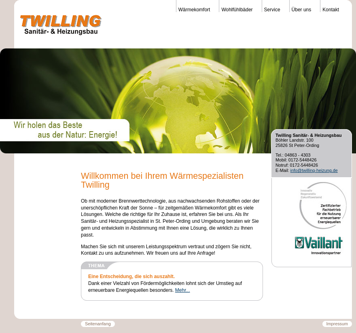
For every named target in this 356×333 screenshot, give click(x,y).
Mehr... (182, 290)
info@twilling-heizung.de (314, 170)
